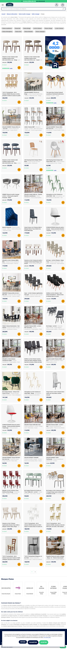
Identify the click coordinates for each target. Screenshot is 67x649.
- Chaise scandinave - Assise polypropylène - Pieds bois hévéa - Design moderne (33, 198)
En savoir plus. (47, 637)
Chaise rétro (18, 32)
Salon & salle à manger (24, 14)
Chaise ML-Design (41, 594)
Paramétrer (33, 642)
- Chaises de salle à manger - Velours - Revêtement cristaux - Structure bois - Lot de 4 (11, 330)
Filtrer (63, 647)
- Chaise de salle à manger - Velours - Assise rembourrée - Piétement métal (11, 229)
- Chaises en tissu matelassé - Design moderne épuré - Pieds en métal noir (10, 264)
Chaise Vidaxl (18, 594)
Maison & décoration (12, 14)
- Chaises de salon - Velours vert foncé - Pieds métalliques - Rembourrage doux (11, 395)
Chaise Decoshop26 (6, 594)
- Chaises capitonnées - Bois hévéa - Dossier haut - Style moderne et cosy (55, 264)
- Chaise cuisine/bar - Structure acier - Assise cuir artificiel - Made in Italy (33, 560)
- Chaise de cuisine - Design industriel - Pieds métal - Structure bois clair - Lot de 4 (10, 461)
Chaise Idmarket (28, 32)
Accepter (47, 642)
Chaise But (17, 29)
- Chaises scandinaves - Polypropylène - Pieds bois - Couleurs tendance (33, 330)
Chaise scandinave (7, 29)
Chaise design (26, 29)
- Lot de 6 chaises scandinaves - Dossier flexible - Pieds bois (55, 131)
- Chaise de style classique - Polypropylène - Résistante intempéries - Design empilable (32, 163)
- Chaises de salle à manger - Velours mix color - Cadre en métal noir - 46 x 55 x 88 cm (11, 297)
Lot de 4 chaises (59, 29)
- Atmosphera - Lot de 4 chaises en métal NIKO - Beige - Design (32, 395)
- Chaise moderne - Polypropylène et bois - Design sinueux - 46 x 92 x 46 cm (55, 163)
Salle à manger (35, 14)
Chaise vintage (48, 29)
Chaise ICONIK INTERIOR (53, 594)
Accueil (3, 14)
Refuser (19, 642)
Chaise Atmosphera (7, 32)
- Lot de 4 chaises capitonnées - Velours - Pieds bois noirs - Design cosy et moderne (33, 96)
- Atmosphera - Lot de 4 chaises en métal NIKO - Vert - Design (55, 198)
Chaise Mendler (29, 594)
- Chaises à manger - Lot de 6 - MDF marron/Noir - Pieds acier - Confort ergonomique (33, 129)
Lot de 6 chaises (37, 29)
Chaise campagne (40, 32)
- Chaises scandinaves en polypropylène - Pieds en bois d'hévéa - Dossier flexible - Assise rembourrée (55, 428)
